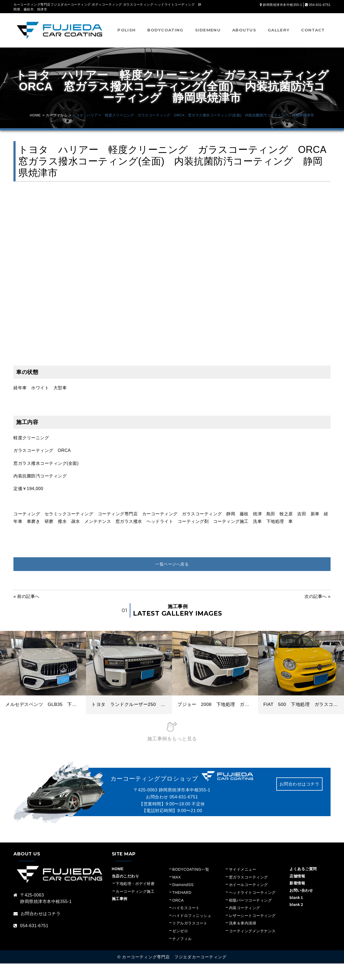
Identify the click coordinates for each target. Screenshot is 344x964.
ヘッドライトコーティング (252, 893)
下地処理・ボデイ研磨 (135, 884)
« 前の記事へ (26, 597)
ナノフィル (182, 939)
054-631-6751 (184, 797)
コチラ (54, 914)
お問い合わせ (301, 890)
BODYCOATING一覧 (190, 870)
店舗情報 (297, 876)
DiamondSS (183, 885)
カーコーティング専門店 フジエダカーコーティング (174, 957)
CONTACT (313, 30)
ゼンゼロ (180, 931)
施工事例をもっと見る (172, 739)
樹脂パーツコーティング (250, 900)
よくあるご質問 (303, 869)
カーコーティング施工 (135, 892)
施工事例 (119, 899)
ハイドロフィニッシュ (191, 916)
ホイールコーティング (248, 885)
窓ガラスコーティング (248, 877)
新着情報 (297, 883)
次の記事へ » (317, 597)
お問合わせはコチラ (300, 784)
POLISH (126, 30)
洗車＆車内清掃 (242, 924)
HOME (118, 869)
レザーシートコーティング (252, 916)
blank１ (296, 898)
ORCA (178, 900)
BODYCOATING (165, 30)
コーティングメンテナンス (252, 931)
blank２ (296, 905)
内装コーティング (244, 908)
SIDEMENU (208, 30)
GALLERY (278, 30)
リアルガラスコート (189, 924)
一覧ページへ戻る (172, 564)
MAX (176, 877)
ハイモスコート (186, 908)
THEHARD (181, 893)
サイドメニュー (244, 870)
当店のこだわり (125, 876)
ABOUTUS (244, 30)
